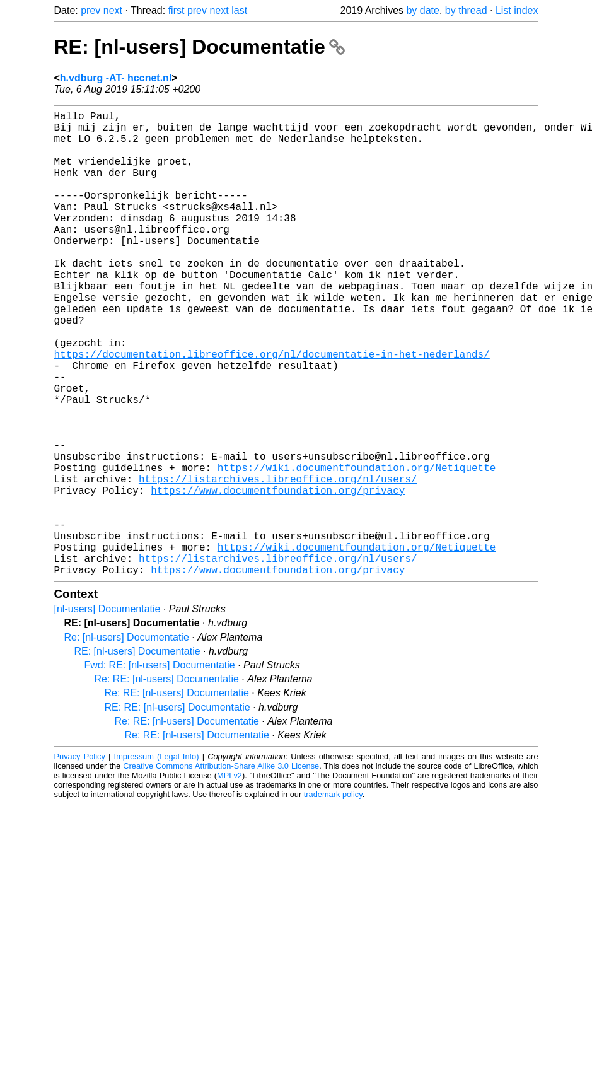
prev (90, 10)
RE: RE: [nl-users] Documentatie (177, 810)
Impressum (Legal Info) (156, 860)
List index (517, 10)
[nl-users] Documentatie (107, 712)
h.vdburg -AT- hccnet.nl (115, 78)
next (112, 10)
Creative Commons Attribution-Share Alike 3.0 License (221, 869)
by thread (466, 10)
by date (422, 10)
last (239, 10)
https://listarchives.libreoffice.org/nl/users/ (278, 562)
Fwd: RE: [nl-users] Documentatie (159, 768)
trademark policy (333, 897)
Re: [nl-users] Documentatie (126, 740)
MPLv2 (229, 878)
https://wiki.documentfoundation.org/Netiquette (357, 548)
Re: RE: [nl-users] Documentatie (167, 782)
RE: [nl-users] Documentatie (199, 46)
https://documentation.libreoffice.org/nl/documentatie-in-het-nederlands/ (272, 409)
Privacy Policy (79, 860)
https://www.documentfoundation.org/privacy (278, 576)
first (176, 10)
